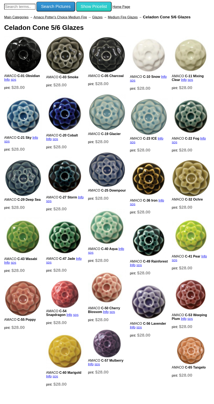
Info (7, 79)
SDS (13, 79)
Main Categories (16, 17)
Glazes (97, 17)
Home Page (121, 7)
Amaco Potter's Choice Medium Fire (60, 17)
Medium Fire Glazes (123, 17)
